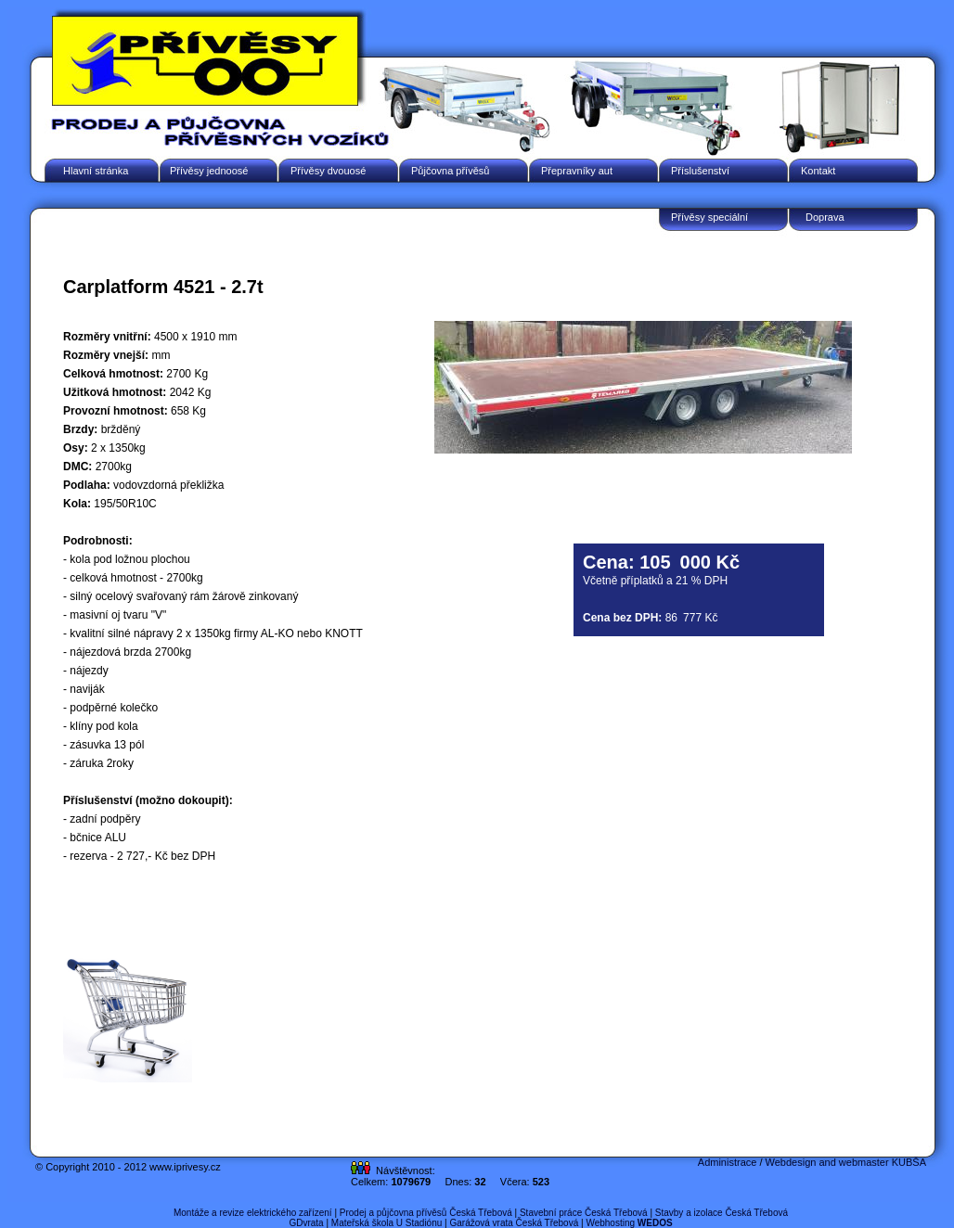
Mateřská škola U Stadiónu (387, 1223)
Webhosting (629, 1223)
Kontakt (818, 170)
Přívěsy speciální (709, 217)
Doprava (825, 217)
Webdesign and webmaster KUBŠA (846, 1162)
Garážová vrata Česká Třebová (513, 1223)
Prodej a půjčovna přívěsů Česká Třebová (426, 1213)
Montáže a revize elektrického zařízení (253, 1213)
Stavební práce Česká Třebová (584, 1213)
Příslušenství (700, 170)
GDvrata (306, 1223)
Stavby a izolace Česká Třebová (721, 1213)
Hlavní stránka (95, 170)
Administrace (727, 1162)
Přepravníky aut (576, 170)
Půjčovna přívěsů (450, 170)
